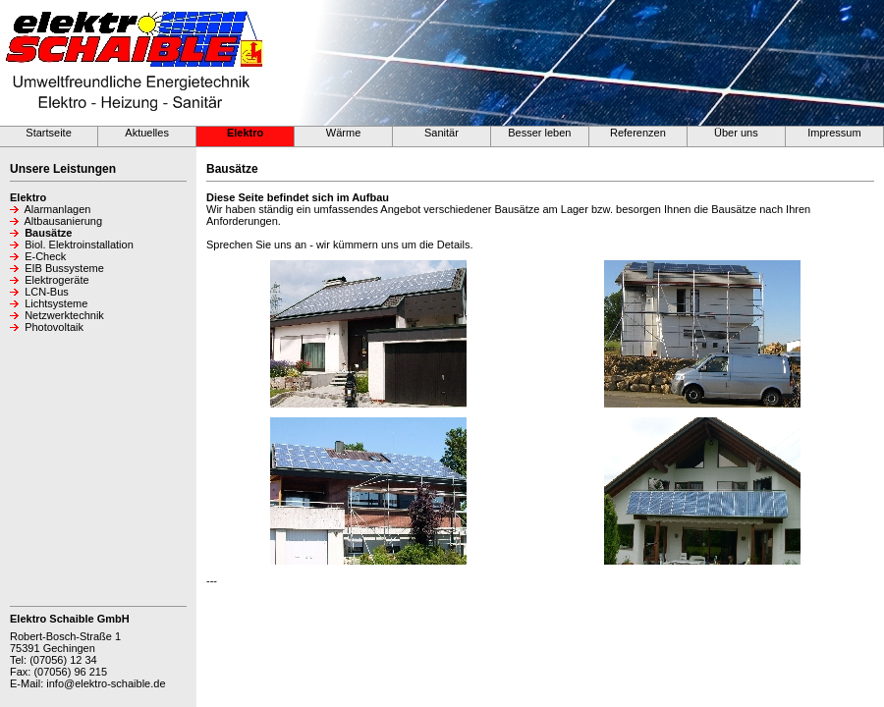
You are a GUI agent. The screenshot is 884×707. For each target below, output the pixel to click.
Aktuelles (147, 132)
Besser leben (539, 132)
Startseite (48, 132)
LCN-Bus (47, 292)
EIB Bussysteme (64, 268)
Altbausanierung (64, 221)
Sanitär (441, 132)
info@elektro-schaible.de (105, 683)
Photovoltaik (54, 327)
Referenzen (638, 132)
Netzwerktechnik (64, 315)
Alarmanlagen (58, 209)
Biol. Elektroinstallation (79, 244)
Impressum (833, 132)
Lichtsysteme (56, 303)
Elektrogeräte (56, 280)
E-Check (45, 256)
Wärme (343, 132)
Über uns (736, 132)
